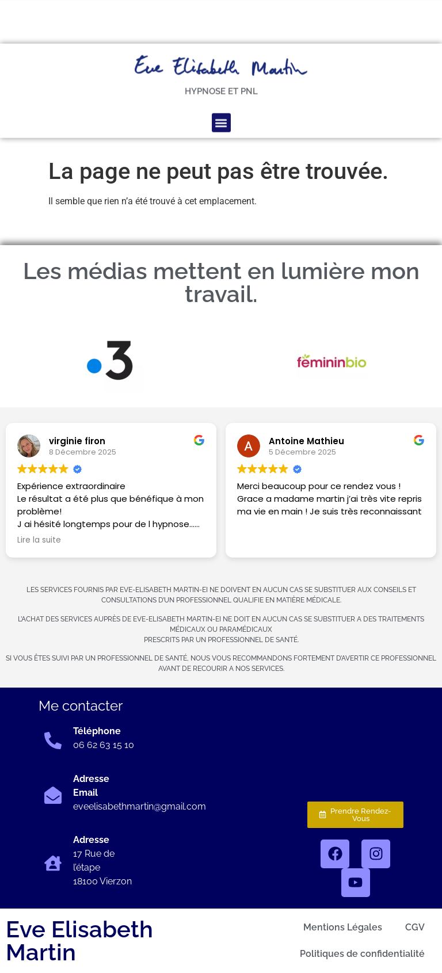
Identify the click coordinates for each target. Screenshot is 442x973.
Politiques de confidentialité (362, 953)
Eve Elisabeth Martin (79, 940)
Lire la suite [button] (39, 540)
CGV (415, 927)
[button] (221, 98)
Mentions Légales (342, 927)
